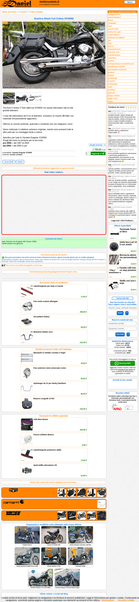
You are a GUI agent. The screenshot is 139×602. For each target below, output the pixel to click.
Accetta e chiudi (126, 600)
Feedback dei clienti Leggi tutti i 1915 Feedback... (122, 164)
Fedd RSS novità (46, 582)
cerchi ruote (113, 29)
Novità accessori (13, 574)
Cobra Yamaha (36, 12)
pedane (111, 72)
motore (111, 61)
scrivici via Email (46, 571)
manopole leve (114, 49)
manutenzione (114, 55)
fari (109, 40)
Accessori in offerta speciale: (53, 342)
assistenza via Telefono (48, 574)
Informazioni (108, 600)
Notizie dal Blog (13, 582)
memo (20, 162)
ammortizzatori (114, 17)
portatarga (112, 78)
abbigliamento (114, 14)
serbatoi (111, 90)
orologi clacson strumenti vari (121, 64)
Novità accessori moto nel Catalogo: (54, 312)
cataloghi (112, 23)
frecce (110, 46)
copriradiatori (114, 35)
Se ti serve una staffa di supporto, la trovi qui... (23, 265)
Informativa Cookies (47, 580)
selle (110, 87)
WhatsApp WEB (122, 363)
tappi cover (113, 98)
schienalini (112, 84)
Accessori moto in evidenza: (54, 282)
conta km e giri (114, 32)
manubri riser (114, 52)
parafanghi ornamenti (117, 69)
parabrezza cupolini (116, 67)
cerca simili (8, 162)
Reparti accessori (14, 571)
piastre (111, 75)
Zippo (110, 101)
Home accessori (9, 12)
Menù (129, 2)
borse (110, 20)
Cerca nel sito (122, 298)
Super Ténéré (114, 96)
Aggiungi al (98, 153)
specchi (111, 93)
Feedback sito (12, 577)
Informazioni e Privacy (48, 577)
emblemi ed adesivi (116, 38)
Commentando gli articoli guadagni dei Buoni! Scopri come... (53, 272)
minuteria (112, 58)
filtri (110, 43)
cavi (110, 26)
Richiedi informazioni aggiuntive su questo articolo (53, 168)
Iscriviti (120, 334)
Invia (120, 313)
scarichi (23, 12)
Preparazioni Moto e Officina (18, 580)
